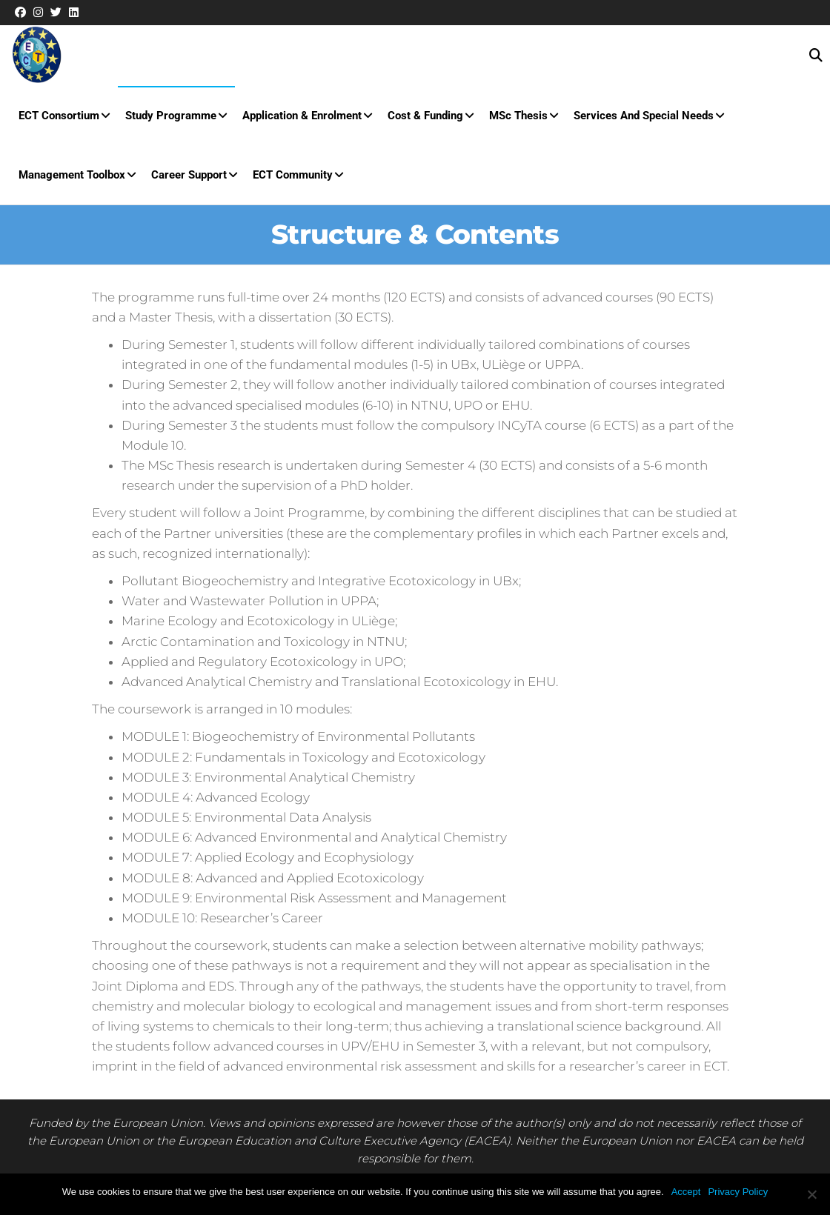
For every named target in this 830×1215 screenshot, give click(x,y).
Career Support (189, 175)
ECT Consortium (59, 115)
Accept (686, 1191)
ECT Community (293, 175)
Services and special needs (644, 115)
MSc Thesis (518, 115)
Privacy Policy (738, 1191)
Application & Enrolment (302, 115)
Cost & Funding (425, 115)
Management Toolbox (72, 175)
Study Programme (170, 115)
